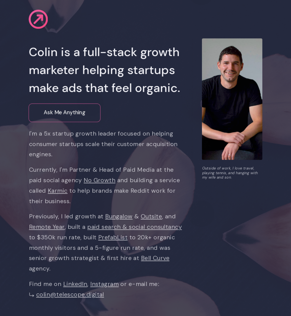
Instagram (105, 284)
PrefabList (113, 237)
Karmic (58, 191)
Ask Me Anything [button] (64, 112)
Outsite (152, 216)
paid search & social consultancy (135, 227)
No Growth (100, 180)
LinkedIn (76, 284)
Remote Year (47, 227)
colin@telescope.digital (71, 294)
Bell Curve (156, 258)
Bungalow (119, 216)
